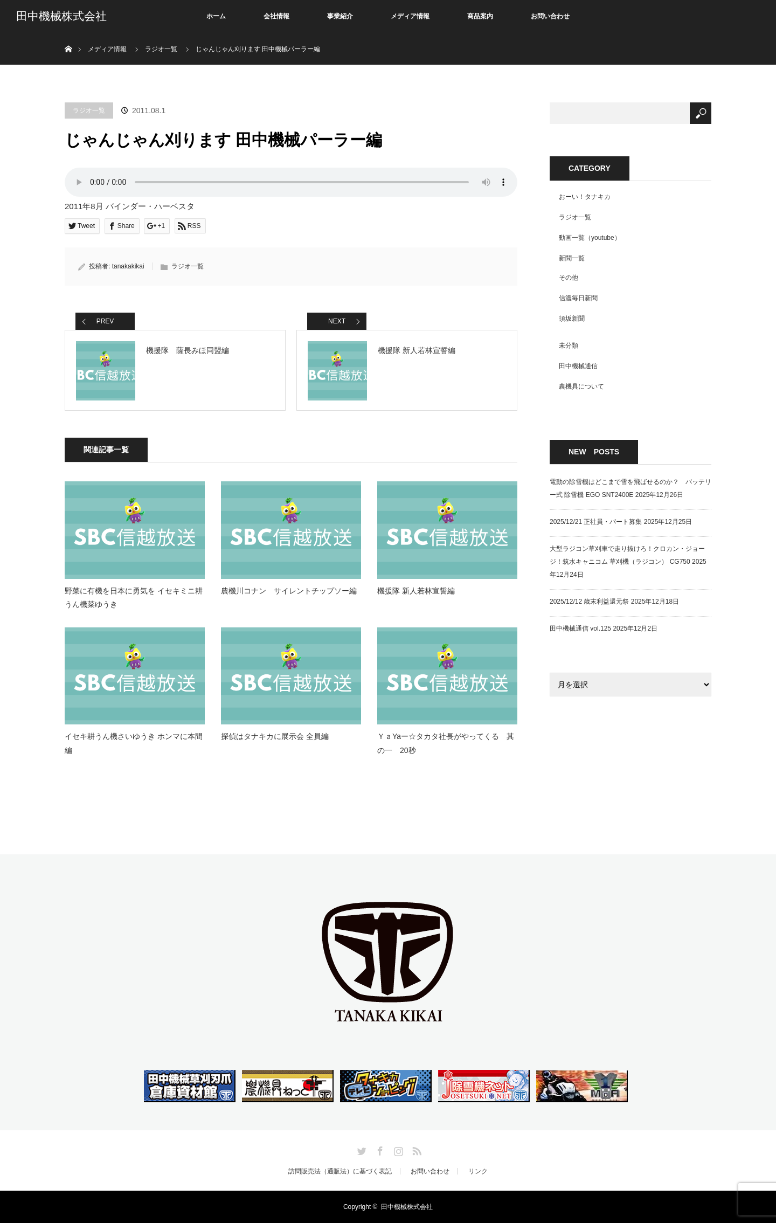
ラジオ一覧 (89, 110)
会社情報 (276, 16)
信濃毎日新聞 (578, 298)
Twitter (360, 1149)
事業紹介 (340, 16)
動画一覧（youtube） (590, 237)
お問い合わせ (550, 16)
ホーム (216, 16)
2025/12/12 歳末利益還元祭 (589, 601)
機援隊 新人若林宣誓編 (416, 590)
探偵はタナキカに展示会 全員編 (275, 736)
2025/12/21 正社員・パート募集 (596, 522)
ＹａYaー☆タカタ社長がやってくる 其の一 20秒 (445, 743)
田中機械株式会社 (61, 16)
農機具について (581, 386)
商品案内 (480, 16)
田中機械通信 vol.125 (580, 628)
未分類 (568, 345)
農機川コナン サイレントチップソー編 (289, 590)
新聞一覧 (572, 258)
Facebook (379, 1149)
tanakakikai (128, 266)
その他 (568, 277)
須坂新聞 (572, 318)
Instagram (397, 1149)
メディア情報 (410, 16)
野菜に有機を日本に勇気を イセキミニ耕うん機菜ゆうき (134, 597)
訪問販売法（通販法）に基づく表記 (340, 1171)
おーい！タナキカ (585, 197)
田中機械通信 (578, 366)
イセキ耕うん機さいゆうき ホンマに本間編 (134, 743)
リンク (478, 1171)
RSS (415, 1149)
